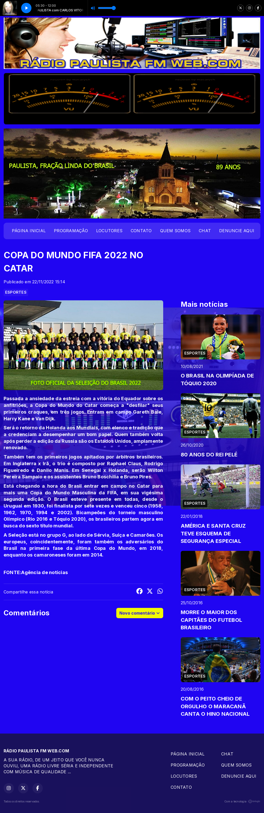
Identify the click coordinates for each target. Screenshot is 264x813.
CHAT (205, 230)
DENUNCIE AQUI (236, 230)
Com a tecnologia (242, 801)
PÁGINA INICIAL (29, 230)
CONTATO (141, 230)
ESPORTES (16, 292)
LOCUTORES (109, 230)
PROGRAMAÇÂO (71, 230)
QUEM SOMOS (175, 230)
